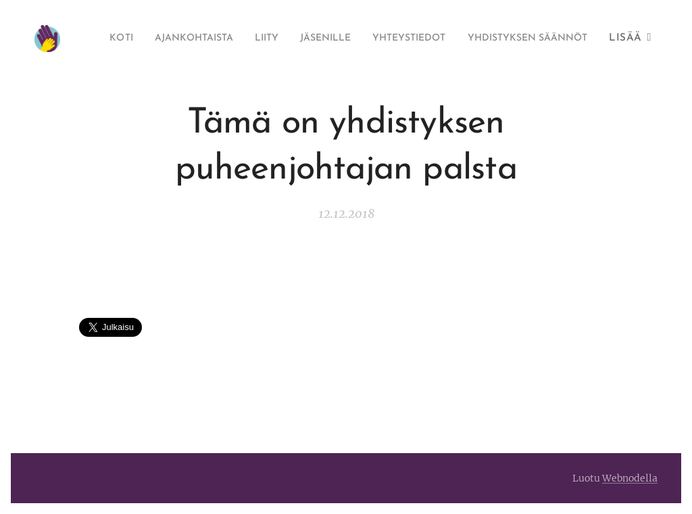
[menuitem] (223, 38)
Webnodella (630, 478)
